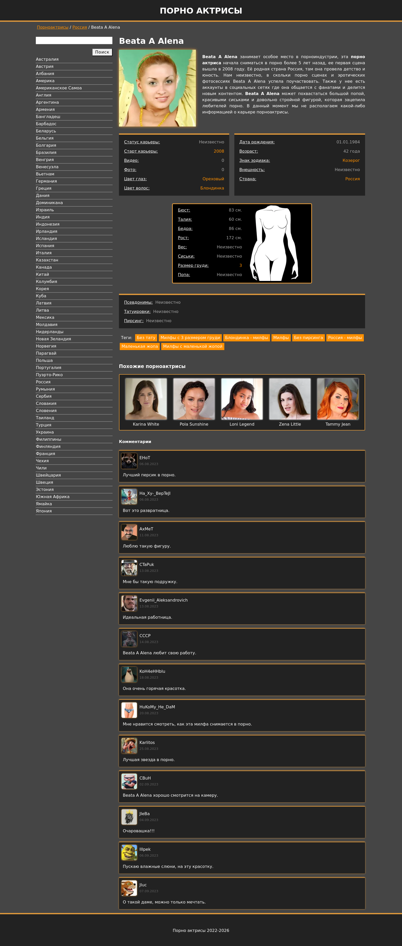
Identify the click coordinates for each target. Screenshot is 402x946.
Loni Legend (242, 424)
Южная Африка (52, 496)
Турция (43, 425)
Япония (44, 511)
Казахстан (47, 260)
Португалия (48, 367)
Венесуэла (47, 166)
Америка (45, 80)
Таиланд (45, 417)
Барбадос (46, 123)
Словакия (46, 403)
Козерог (351, 160)
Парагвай (46, 353)
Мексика (45, 317)
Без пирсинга (308, 337)
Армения (45, 109)
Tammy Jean (338, 424)
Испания (45, 245)
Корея (42, 288)
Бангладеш (48, 116)
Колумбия (46, 281)
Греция (44, 188)
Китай (42, 274)
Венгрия (45, 159)
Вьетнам (45, 174)
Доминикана (49, 202)
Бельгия (45, 138)
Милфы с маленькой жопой (192, 346)
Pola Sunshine (194, 424)
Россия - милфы (345, 337)
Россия (80, 27)
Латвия (44, 303)
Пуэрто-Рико (49, 374)
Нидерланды (50, 331)
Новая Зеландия (53, 339)
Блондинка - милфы (246, 337)
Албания (45, 73)
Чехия (42, 460)
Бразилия (46, 152)
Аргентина (47, 102)
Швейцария (48, 475)
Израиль (45, 209)
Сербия (44, 396)
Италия (44, 252)
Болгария (46, 145)
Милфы (281, 337)
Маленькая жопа (140, 346)
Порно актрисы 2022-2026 (201, 930)
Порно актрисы (201, 11)
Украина (45, 432)
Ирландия (46, 231)
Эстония (45, 489)
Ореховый (213, 178)
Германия (46, 181)
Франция (45, 453)
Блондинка (212, 188)
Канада (44, 267)
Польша (44, 360)
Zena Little (290, 424)
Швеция (44, 482)
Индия (43, 217)
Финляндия (48, 446)
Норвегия (46, 346)
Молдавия (46, 324)
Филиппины (48, 439)
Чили (41, 468)
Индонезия (47, 224)
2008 (219, 151)
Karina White (146, 424)
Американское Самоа (59, 88)
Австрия (45, 66)
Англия (43, 95)
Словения (46, 410)
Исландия (46, 238)
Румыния (45, 389)
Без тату (146, 337)
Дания (42, 195)
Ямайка (44, 503)
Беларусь (46, 131)
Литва (42, 310)
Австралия (47, 59)
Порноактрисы (52, 27)
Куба (41, 295)
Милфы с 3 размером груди (190, 337)
